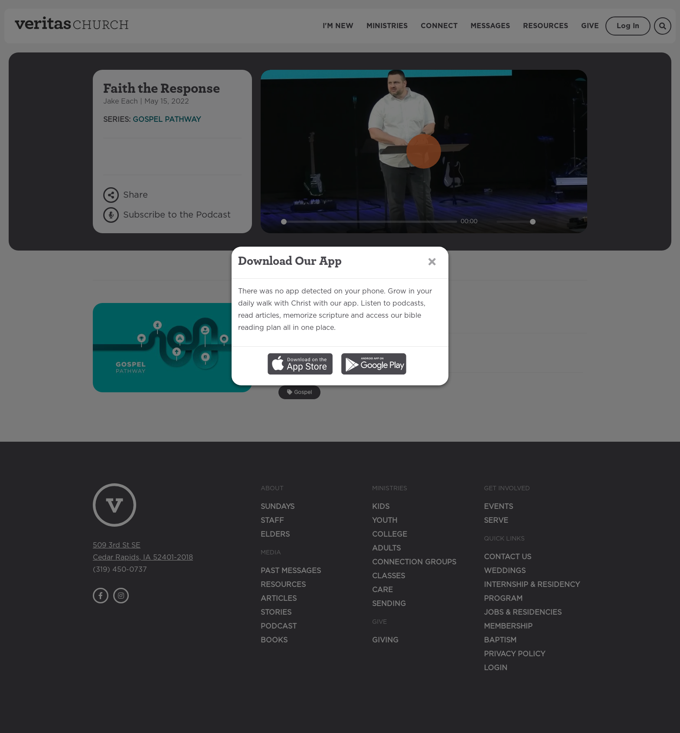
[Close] (432, 312)
